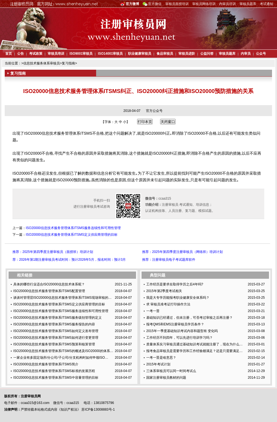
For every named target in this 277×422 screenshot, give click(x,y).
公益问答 (207, 54)
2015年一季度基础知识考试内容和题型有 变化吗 (182, 331)
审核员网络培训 (204, 4)
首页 (8, 54)
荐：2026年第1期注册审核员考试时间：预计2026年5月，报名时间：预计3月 (69, 260)
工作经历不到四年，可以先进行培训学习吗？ (179, 338)
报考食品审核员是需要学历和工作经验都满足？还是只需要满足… (194, 351)
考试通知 (266, 4)
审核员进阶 (186, 54)
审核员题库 (248, 4)
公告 (20, 54)
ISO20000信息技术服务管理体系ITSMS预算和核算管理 (54, 344)
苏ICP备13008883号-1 (98, 409)
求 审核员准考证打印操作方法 (168, 304)
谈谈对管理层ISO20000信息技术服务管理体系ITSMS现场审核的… (62, 298)
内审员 (246, 54)
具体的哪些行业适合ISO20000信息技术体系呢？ (49, 284)
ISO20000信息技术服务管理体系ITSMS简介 (45, 364)
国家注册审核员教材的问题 (166, 378)
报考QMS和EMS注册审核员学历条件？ (175, 324)
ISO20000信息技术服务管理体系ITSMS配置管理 (49, 291)
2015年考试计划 (158, 364)
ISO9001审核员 (81, 54)
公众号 (261, 54)
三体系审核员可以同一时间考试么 (171, 371)
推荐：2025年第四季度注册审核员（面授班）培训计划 (52, 252)
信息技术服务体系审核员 (41, 63)
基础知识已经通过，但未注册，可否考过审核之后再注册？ (189, 318)
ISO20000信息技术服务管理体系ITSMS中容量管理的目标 (55, 378)
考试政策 (35, 54)
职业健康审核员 (139, 54)
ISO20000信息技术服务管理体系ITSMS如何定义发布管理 (55, 331)
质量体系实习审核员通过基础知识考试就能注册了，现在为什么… (194, 344)
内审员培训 (227, 4)
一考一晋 (153, 311)
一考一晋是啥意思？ (161, 358)
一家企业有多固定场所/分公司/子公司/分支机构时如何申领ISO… (60, 358)
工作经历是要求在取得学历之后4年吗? (174, 284)
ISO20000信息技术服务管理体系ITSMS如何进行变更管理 (55, 338)
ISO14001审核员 (110, 54)
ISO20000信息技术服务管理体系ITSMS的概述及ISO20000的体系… (63, 351)
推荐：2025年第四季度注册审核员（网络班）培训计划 (182, 252)
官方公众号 (154, 111)
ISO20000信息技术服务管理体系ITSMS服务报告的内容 (54, 324)
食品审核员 (165, 54)
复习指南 (68, 63)
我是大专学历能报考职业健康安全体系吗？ (177, 298)
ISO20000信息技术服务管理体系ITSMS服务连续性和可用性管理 (73, 228)
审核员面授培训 (177, 4)
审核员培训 (56, 54)
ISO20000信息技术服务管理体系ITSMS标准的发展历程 (54, 371)
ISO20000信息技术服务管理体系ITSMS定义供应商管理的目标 (71, 235)
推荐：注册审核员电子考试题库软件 (168, 260)
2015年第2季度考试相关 (164, 291)
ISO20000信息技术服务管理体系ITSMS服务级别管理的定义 (57, 318)
